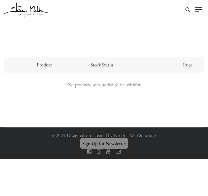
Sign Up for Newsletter (104, 143)
